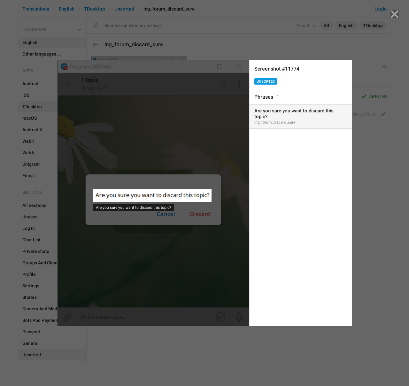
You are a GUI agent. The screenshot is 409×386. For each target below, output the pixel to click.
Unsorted (266, 81)
